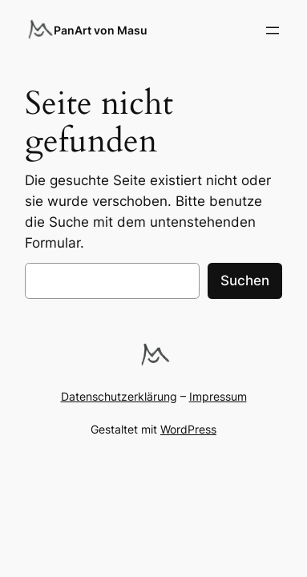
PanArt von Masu (100, 30)
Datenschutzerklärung (119, 396)
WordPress (188, 429)
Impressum (218, 396)
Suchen (244, 280)
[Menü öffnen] (272, 30)
